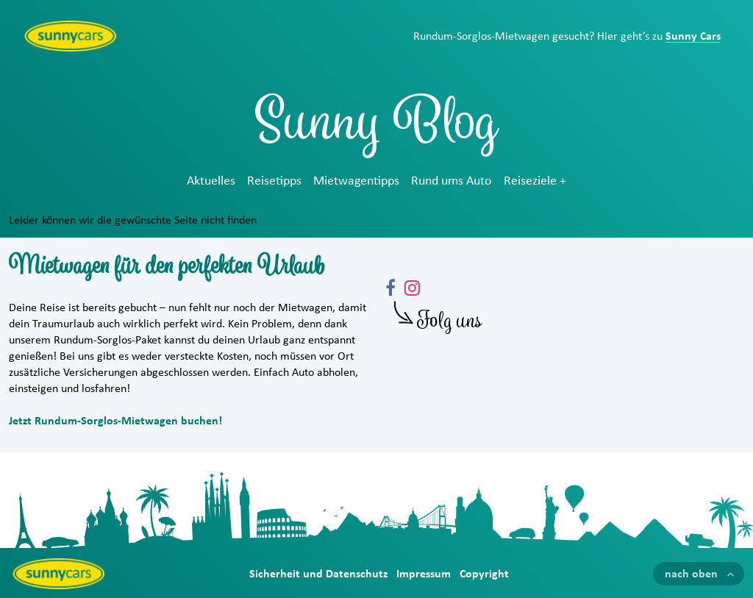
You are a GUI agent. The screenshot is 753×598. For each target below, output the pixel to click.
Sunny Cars (693, 36)
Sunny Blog (376, 128)
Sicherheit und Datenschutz (318, 574)
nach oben (691, 574)
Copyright (484, 574)
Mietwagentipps (356, 181)
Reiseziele (530, 181)
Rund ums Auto (451, 181)
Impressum (423, 574)
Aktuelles (211, 181)
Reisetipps (274, 181)
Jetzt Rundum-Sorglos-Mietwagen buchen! (115, 421)
